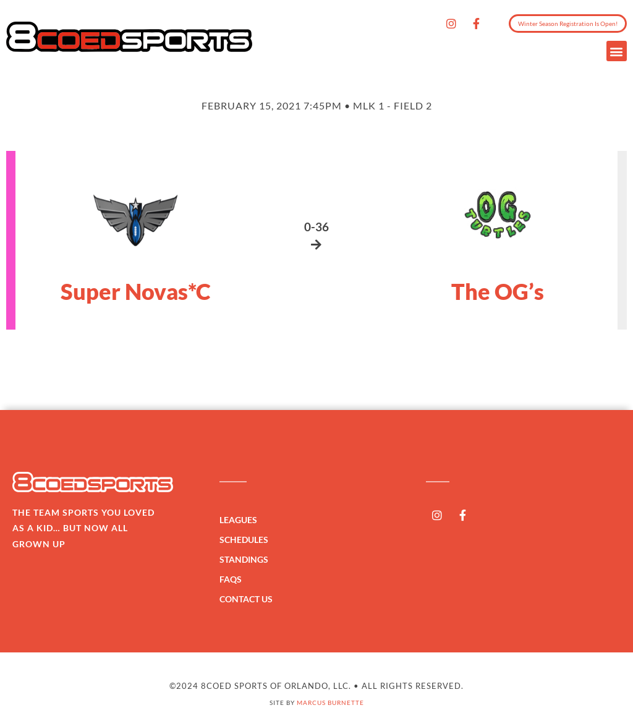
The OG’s (497, 291)
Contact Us (246, 599)
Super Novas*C (136, 291)
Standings (246, 559)
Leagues (241, 520)
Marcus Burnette (330, 702)
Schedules (246, 540)
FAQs (230, 579)
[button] (616, 51)
